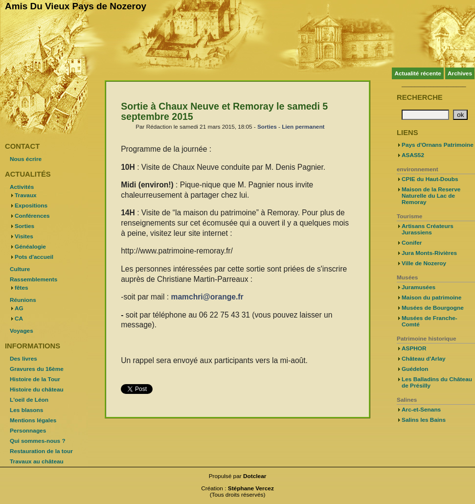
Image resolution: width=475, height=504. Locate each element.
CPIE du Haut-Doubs (430, 179)
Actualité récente (417, 73)
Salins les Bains (424, 419)
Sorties (267, 126)
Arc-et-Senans (421, 409)
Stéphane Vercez (251, 488)
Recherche (420, 97)
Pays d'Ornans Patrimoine (438, 144)
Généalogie (30, 246)
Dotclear (254, 476)
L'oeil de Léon (29, 399)
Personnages (28, 430)
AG (19, 308)
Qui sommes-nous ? (38, 440)
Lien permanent (303, 126)
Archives (460, 73)
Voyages (21, 330)
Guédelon (415, 369)
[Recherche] (425, 115)
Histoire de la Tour (35, 379)
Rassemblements (33, 279)
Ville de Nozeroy (424, 263)
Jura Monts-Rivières (429, 253)
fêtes (21, 287)
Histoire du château (37, 389)
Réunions (23, 300)
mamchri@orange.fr (207, 297)
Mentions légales (33, 420)
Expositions (31, 205)
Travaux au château (37, 461)
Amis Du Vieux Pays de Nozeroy (75, 6)
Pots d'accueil (34, 256)
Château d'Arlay (424, 358)
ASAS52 (413, 155)
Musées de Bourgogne (433, 307)
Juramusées (418, 287)
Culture (20, 269)
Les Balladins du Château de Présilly (437, 382)
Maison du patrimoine (431, 297)
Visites (24, 236)
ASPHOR (414, 348)
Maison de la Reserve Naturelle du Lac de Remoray (431, 196)
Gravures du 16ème (37, 369)
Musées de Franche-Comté (429, 321)
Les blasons (26, 410)
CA (19, 318)
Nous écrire (26, 159)
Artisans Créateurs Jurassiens (427, 229)
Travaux (26, 195)
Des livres (23, 358)
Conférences (32, 215)
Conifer (412, 242)
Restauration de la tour (41, 451)
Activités (22, 186)
